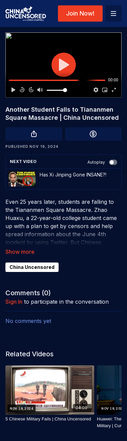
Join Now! (80, 13)
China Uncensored (32, 267)
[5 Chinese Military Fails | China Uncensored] (49, 419)
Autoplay (102, 162)
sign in (13, 301)
